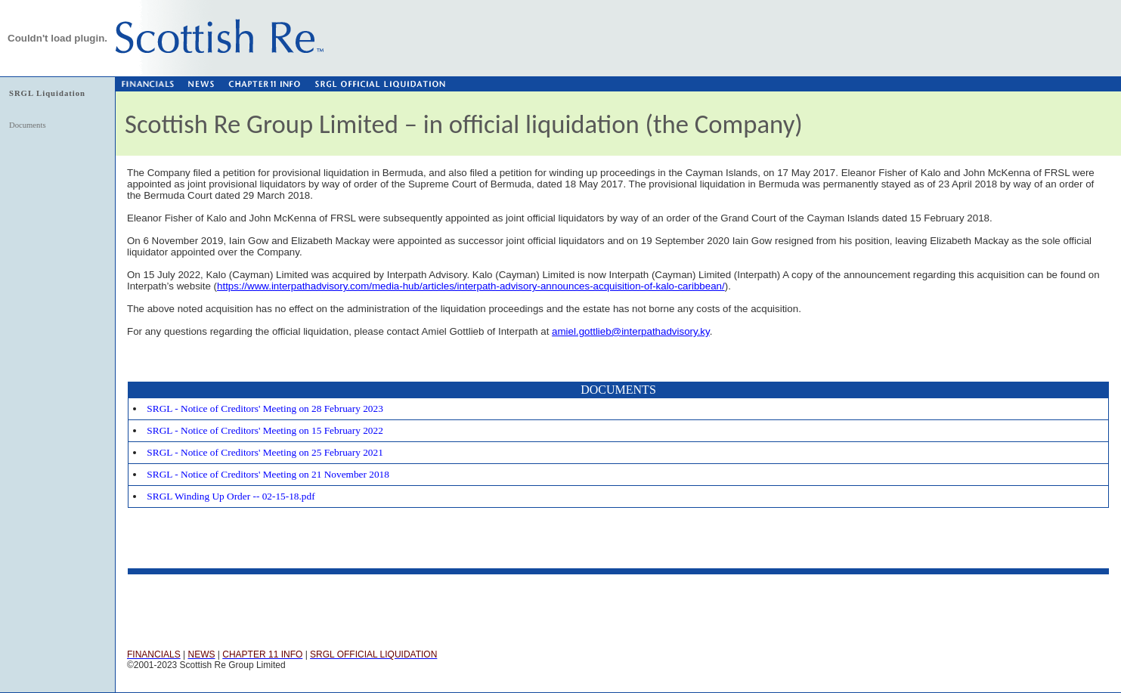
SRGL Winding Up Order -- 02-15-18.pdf (230, 496)
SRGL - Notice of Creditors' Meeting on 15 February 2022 (264, 430)
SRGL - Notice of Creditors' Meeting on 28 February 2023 (264, 408)
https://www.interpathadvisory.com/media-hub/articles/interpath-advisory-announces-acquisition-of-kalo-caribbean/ (471, 286)
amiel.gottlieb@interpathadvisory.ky (631, 331)
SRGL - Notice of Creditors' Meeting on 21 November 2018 (268, 474)
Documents (27, 125)
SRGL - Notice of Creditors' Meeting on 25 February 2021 (264, 452)
